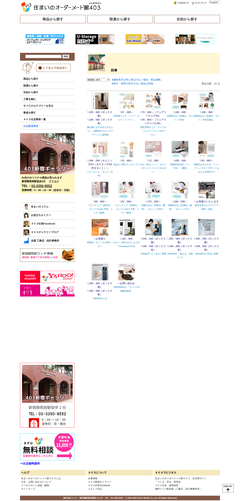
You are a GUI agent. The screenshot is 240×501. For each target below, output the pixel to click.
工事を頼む (29, 99)
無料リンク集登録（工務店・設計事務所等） (178, 489)
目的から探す (187, 19)
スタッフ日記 (95, 489)
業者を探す (29, 112)
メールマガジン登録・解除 (35, 485)
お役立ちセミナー (37, 215)
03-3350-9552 (41, 186)
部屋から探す (120, 19)
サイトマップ (28, 489)
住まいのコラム (35, 206)
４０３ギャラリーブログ (40, 232)
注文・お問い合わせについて (36, 481)
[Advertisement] (45, 333)
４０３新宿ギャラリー (99, 481)
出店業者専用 (30, 126)
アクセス (54, 181)
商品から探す (53, 19)
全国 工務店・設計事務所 (41, 240)
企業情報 (92, 478)
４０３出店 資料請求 (166, 485)
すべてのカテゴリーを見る (38, 105)
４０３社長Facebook (39, 223)
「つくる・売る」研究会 (168, 481)
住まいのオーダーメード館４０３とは (41, 478)
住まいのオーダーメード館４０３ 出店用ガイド (180, 478)
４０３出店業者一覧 (34, 119)
